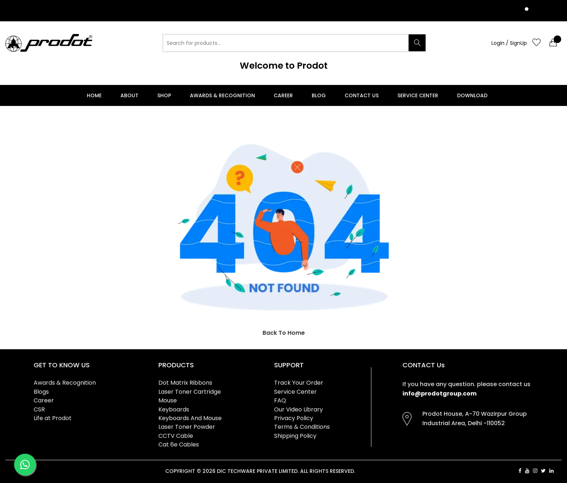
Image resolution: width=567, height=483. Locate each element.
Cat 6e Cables (178, 444)
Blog (319, 95)
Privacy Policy (293, 418)
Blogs (41, 392)
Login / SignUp (509, 43)
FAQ (280, 400)
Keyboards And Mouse (190, 418)
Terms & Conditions (302, 427)
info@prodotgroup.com (439, 393)
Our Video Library (298, 409)
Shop (164, 95)
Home (94, 95)
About (129, 95)
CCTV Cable (175, 436)
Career (283, 95)
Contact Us (362, 95)
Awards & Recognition (222, 95)
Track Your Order (298, 383)
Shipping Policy (295, 436)
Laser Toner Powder (186, 427)
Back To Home (284, 333)
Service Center (417, 95)
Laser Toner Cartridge (189, 392)
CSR (39, 409)
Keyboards (173, 409)
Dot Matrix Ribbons (185, 383)
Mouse (167, 400)
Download (472, 95)
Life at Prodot (53, 418)
